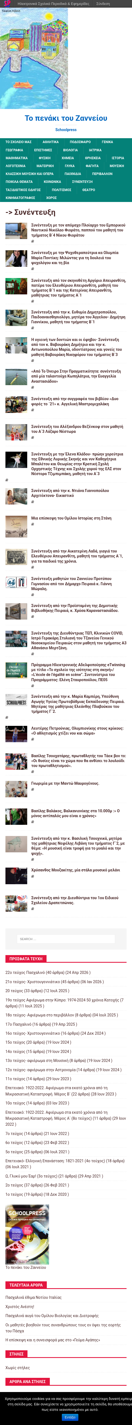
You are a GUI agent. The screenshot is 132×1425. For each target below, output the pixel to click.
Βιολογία (70, 150)
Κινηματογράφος (20, 198)
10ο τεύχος (15, 1103)
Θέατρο (88, 190)
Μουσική (117, 166)
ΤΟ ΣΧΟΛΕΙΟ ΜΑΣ (18, 142)
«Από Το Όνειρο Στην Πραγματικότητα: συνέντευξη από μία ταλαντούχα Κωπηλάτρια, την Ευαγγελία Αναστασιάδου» (76, 376)
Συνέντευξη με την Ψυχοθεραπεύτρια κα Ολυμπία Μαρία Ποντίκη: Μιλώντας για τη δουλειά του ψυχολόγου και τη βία (74, 257)
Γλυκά (70, 166)
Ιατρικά (95, 150)
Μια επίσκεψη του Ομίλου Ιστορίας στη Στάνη (71, 518)
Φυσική (45, 158)
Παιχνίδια (73, 174)
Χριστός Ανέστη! (19, 1307)
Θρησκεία (92, 158)
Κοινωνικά (52, 182)
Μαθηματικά (17, 158)
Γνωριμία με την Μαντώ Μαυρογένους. (65, 783)
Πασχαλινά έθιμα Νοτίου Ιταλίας (33, 1297)
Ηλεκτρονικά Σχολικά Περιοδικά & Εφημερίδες (53, 4)
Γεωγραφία (14, 150)
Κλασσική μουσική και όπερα (30, 174)
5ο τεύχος (14, 1152)
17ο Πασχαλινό (18, 1024)
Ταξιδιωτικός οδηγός (23, 190)
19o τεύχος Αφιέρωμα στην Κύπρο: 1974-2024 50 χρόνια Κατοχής (62, 1000)
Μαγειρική (45, 166)
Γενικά (107, 142)
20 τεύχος (14, 991)
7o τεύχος (14, 1133)
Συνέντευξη (82, 182)
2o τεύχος (14, 1185)
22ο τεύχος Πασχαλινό (25, 972)
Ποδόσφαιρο (80, 142)
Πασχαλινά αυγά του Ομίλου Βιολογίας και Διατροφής (52, 1316)
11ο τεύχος (15, 1079)
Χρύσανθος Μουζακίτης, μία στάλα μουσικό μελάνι (75, 870)
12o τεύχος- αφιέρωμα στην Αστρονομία (40, 1070)
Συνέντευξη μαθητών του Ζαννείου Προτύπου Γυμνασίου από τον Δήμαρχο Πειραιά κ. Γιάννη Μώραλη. (71, 583)
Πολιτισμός (61, 190)
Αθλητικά (51, 142)
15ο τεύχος (15, 1042)
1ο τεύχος (14, 1194)
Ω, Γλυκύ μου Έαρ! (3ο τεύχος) (31, 1176)
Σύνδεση (103, 4)
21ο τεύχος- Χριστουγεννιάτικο (32, 982)
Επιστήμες (43, 150)
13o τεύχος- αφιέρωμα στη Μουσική (37, 1060)
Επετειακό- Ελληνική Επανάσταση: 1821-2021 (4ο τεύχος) (55, 1161)
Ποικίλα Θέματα (19, 182)
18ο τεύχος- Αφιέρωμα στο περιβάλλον (39, 1015)
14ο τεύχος (15, 1051)
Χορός (51, 198)
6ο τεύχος (14, 1142)
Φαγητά (92, 166)
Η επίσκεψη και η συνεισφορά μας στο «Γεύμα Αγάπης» (52, 1340)
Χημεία (68, 158)
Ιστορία (118, 158)
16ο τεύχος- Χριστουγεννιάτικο (32, 1033)
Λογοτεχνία (15, 166)
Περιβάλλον (102, 174)
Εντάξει (70, 1417)
